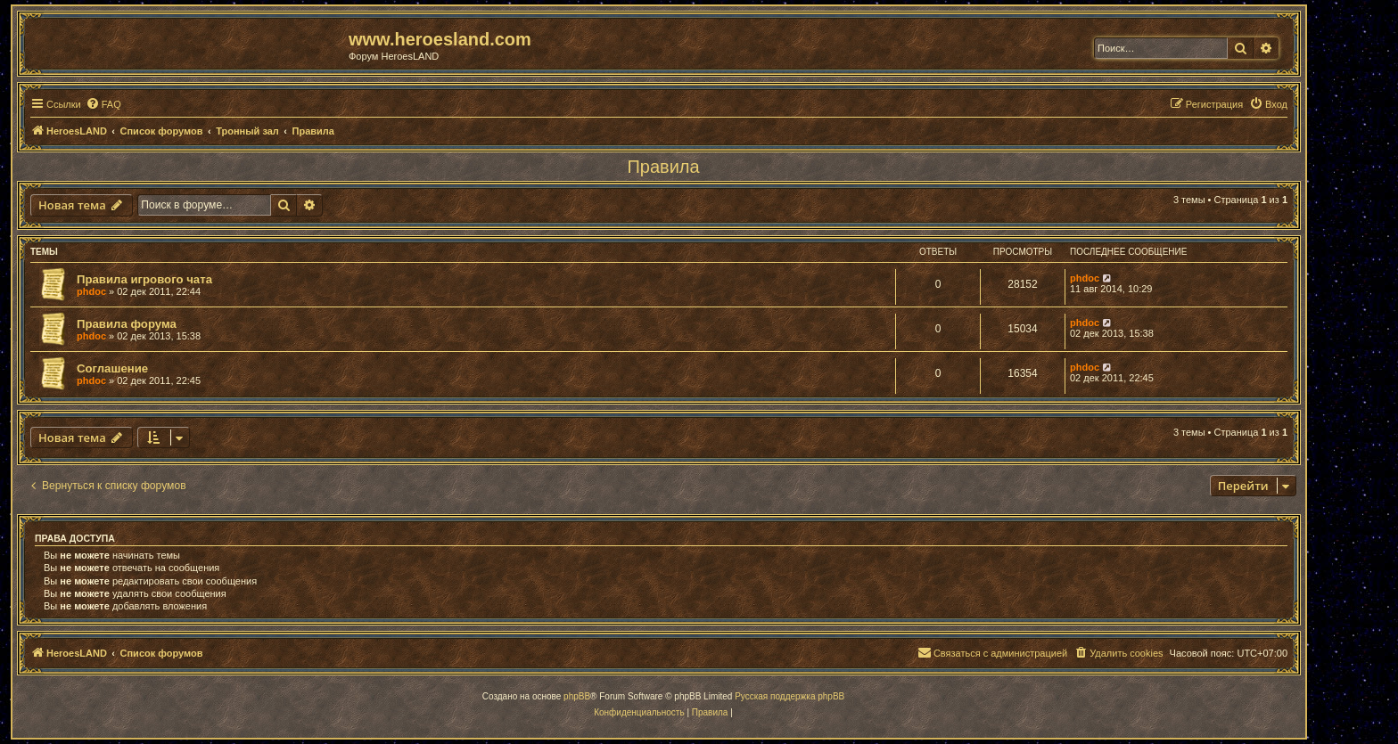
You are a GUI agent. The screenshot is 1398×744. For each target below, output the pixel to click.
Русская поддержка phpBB (789, 696)
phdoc (91, 291)
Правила (663, 166)
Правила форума (127, 324)
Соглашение (112, 368)
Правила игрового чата (144, 279)
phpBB (576, 696)
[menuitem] (103, 104)
